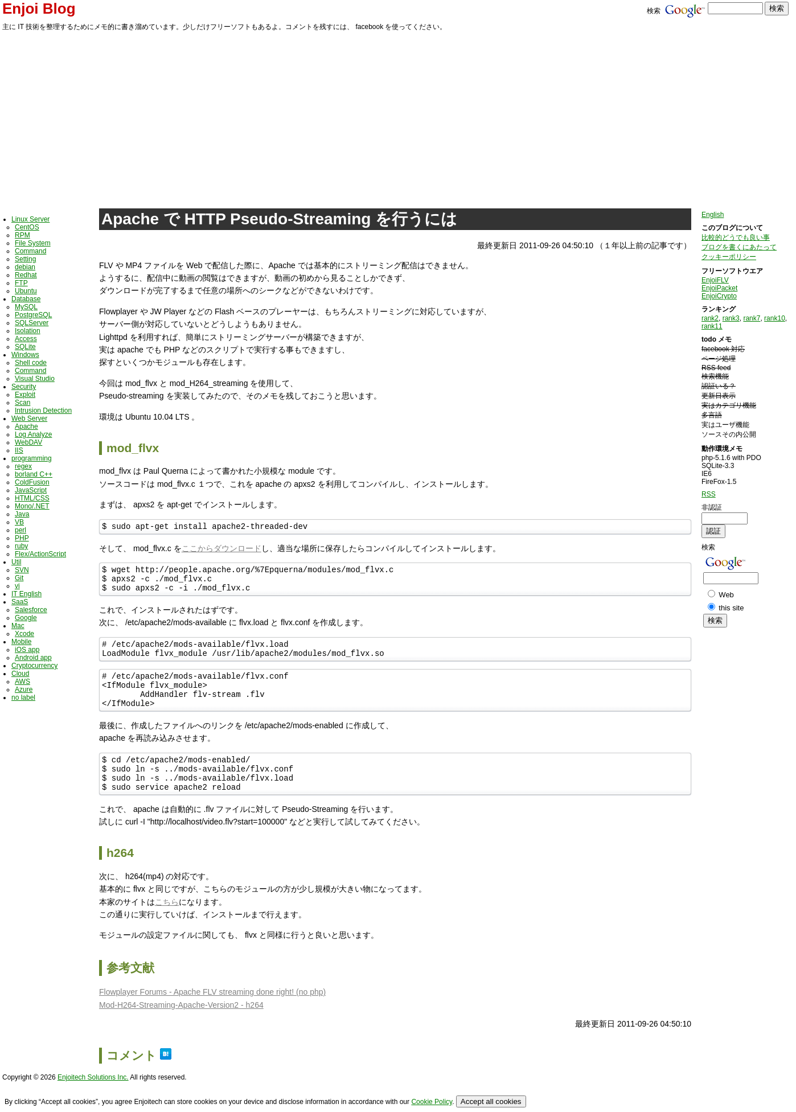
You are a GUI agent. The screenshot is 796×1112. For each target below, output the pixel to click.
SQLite (25, 347)
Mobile (21, 642)
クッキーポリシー (728, 257)
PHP (22, 538)
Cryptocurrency (34, 666)
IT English (26, 594)
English (712, 215)
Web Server (29, 418)
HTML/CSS (32, 498)
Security (23, 387)
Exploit (25, 395)
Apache (26, 426)
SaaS (19, 602)
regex (23, 466)
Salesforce (31, 610)
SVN (22, 570)
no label (23, 697)
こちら (167, 925)
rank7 (751, 318)
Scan (22, 403)
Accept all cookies (491, 1101)
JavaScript (31, 490)
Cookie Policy (431, 1102)
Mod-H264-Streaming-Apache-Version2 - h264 (181, 1028)
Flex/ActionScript (40, 554)
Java (22, 514)
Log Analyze (33, 434)
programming (31, 458)
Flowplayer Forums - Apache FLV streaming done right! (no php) (212, 1015)
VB (19, 522)
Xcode (24, 634)
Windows (25, 355)
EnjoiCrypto (719, 296)
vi (17, 586)
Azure (23, 690)
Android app (33, 658)
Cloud (20, 674)
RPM (22, 235)
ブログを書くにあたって (739, 247)
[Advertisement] (398, 118)
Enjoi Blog (39, 8)
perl (20, 530)
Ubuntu (26, 291)
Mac (17, 626)
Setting (25, 259)
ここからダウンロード (221, 550)
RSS (708, 494)
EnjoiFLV (715, 280)
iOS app (27, 650)
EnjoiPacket (719, 288)
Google (26, 618)
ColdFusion (32, 482)
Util (16, 562)
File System (33, 243)
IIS (19, 450)
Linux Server (30, 219)
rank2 (710, 318)
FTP (21, 283)
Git (19, 578)
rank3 (731, 318)
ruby (21, 546)
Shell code (31, 363)
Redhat (26, 275)
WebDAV (28, 442)
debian (25, 267)
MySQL (26, 307)
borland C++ (33, 474)
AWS (22, 682)
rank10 (774, 318)
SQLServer (31, 323)
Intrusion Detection (43, 411)
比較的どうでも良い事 (735, 237)
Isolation (27, 331)
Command (30, 251)
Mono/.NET (32, 506)
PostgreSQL (33, 315)
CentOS (27, 227)
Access (26, 339)
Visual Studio (35, 379)
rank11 (712, 326)
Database (25, 299)
